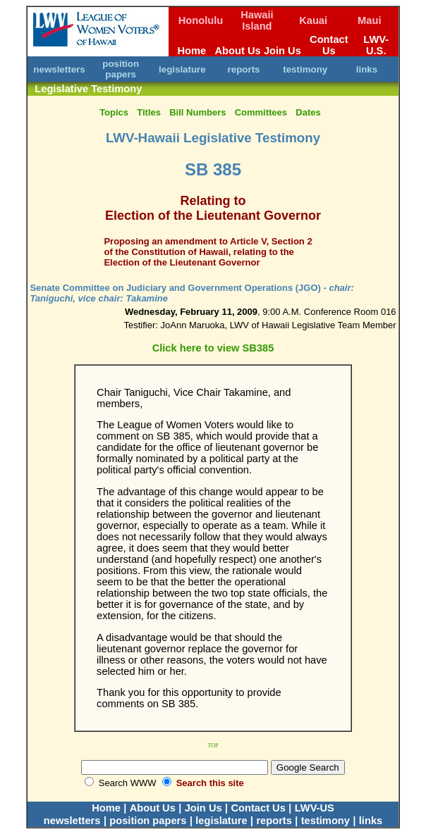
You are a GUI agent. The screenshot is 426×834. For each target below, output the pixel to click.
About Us (238, 50)
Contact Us (329, 45)
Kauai (313, 20)
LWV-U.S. (376, 45)
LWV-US (314, 808)
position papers (120, 69)
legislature (182, 69)
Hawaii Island (257, 20)
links (366, 69)
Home (191, 50)
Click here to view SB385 (213, 348)
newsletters (59, 69)
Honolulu (201, 20)
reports (244, 69)
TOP (213, 745)
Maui (369, 20)
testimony (305, 69)
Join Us (282, 50)
